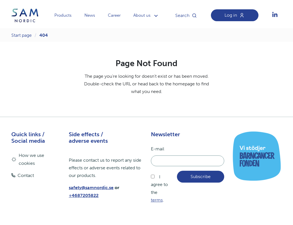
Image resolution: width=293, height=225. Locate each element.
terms (157, 200)
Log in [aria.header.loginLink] (235, 15)
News (89, 15)
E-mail (157, 149)
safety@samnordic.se (91, 187)
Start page (21, 35)
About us (142, 15)
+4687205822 (84, 195)
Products (63, 15)
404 (43, 35)
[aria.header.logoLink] (25, 15)
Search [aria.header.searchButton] (187, 15)
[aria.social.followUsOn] (275, 15)
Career (114, 15)
